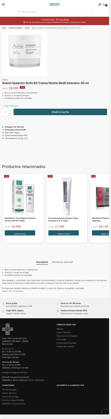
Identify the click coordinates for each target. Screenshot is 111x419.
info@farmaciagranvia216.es (14, 367)
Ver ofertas (64, 20)
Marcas (60, 323)
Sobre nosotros (64, 327)
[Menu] (6, 4)
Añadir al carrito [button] (20, 233)
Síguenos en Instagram (67, 330)
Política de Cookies (65, 341)
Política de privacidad (66, 337)
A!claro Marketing (36, 375)
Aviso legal (61, 334)
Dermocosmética (15, 28)
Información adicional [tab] (62, 256)
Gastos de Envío (9, 388)
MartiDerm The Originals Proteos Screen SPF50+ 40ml (20, 219)
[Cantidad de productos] (5, 112)
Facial (27, 28)
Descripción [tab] (42, 256)
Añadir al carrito (60, 112)
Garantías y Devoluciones (13, 398)
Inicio (4, 28)
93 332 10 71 (23, 138)
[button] (104, 4)
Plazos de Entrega (10, 391)
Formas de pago (9, 384)
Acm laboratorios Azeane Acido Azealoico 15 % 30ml (63, 219)
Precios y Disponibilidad (13, 395)
